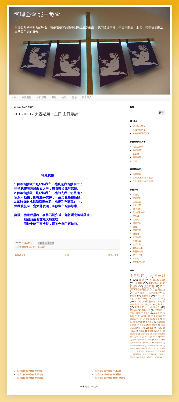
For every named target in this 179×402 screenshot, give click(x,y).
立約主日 (137, 202)
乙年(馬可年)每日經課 (143, 181)
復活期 (137, 301)
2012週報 (133, 334)
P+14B (147, 337)
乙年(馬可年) (158, 298)
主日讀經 (139, 292)
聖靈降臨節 (138, 251)
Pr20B (148, 348)
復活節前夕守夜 (145, 340)
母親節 (143, 325)
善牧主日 (137, 241)
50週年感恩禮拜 (140, 130)
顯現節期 (137, 209)
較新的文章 (20, 255)
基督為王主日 (139, 262)
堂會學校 (151, 351)
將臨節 (149, 304)
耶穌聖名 (153, 354)
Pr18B (150, 331)
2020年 (133, 310)
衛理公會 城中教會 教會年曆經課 (110, 378)
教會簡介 (87, 97)
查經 (144, 354)
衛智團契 (137, 157)
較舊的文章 (113, 255)
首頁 (13, 97)
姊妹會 (136, 154)
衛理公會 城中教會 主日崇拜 (108, 371)
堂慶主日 (140, 351)
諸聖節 (157, 357)
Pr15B (132, 331)
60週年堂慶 (144, 334)
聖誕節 (149, 319)
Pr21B (156, 348)
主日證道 (153, 292)
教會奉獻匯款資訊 (141, 133)
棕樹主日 (137, 223)
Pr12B (140, 348)
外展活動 (161, 351)
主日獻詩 (41, 247)
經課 (64, 97)
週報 (54, 97)
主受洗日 (137, 205)
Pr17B (155, 337)
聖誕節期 (137, 198)
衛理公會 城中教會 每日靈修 (108, 374)
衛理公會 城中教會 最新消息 (30, 374)
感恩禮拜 (136, 354)
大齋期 (25, 247)
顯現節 (161, 304)
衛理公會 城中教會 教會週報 (30, 378)
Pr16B (141, 331)
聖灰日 (136, 216)
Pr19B (162, 337)
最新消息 (26, 97)
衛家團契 (137, 150)
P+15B (132, 348)
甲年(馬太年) (157, 280)
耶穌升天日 (138, 248)
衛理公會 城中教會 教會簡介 (30, 371)
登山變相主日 (139, 212)
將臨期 (136, 194)
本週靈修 (137, 174)
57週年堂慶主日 (155, 346)
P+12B (139, 337)
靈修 (74, 97)
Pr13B (150, 328)
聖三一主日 (138, 255)
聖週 (135, 227)
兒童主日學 (138, 146)
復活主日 (137, 237)
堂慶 (134, 340)
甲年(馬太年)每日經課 (143, 177)
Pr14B (159, 328)
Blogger (94, 386)
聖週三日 (137, 230)
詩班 (135, 161)
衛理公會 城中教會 (37, 14)
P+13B (142, 328)
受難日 (136, 233)
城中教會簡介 (139, 126)
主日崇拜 (41, 97)
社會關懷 (153, 325)
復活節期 (137, 244)
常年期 (136, 258)
